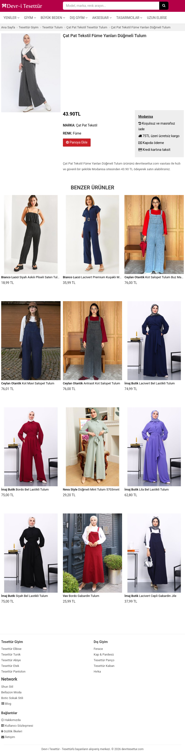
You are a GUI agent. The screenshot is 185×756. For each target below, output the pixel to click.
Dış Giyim (79, 18)
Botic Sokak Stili (12, 698)
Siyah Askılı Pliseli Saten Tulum (31, 277)
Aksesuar (102, 18)
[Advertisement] (123, 73)
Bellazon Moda (11, 692)
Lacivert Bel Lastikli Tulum (149, 383)
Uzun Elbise (157, 18)
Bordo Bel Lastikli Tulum (25, 489)
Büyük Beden (53, 18)
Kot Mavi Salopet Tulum (27, 383)
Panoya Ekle (77, 142)
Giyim (30, 18)
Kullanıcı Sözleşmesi (17, 725)
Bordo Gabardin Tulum (81, 596)
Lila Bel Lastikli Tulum (146, 489)
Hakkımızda (11, 720)
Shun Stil (7, 686)
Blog (6, 703)
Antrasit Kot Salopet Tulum (91, 383)
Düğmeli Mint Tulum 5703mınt (91, 489)
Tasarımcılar (129, 18)
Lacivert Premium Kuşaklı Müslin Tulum (99, 277)
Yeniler (11, 18)
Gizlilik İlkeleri (11, 731)
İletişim (8, 737)
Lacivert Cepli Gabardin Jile (150, 596)
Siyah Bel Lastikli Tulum (24, 596)
